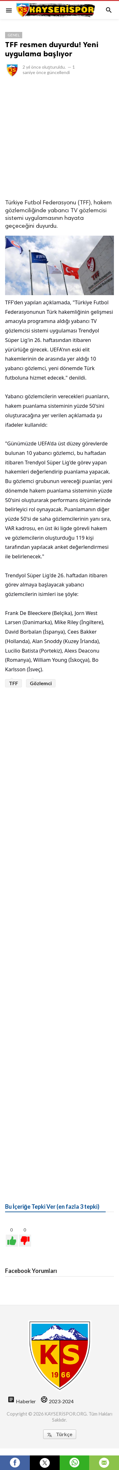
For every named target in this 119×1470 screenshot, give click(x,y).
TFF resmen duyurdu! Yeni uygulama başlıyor (51, 49)
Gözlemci (41, 683)
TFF (13, 683)
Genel (14, 35)
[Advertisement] (59, 137)
